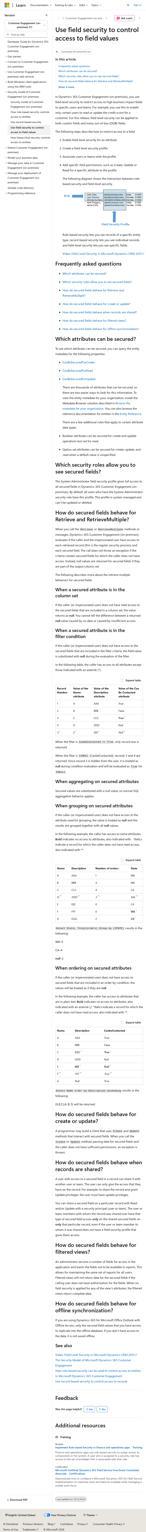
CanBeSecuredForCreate (79, 362)
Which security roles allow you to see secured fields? (88, 76)
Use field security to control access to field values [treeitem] (27, 130)
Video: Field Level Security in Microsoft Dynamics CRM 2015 (102, 254)
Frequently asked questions (74, 66)
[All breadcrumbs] (58, 18)
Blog (50, 1524)
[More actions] (139, 18)
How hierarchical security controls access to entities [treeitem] (30, 140)
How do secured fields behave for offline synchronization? (101, 329)
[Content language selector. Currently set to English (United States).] (20, 1515)
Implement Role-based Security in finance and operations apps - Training (98, 1447)
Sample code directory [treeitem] (21, 188)
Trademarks (29, 1529)
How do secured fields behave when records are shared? (100, 312)
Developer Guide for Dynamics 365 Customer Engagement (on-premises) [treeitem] (28, 46)
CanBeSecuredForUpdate (79, 379)
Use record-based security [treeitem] (26, 122)
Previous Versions (33, 1524)
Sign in (137, 5)
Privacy (81, 1524)
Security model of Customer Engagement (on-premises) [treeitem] (27, 104)
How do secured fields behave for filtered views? (94, 320)
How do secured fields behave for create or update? (96, 304)
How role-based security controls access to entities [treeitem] (30, 114)
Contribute (66, 1524)
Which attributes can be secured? (77, 71)
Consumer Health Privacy (107, 1524)
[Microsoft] (7, 5)
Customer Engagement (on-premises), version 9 (85, 18)
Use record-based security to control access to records (91, 1381)
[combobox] (26, 25)
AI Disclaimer (10, 1524)
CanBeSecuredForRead (78, 370)
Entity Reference (130, 414)
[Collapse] (47, 15)
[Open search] (128, 5)
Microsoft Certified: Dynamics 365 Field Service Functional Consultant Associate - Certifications (97, 1471)
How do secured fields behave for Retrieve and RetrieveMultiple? (95, 81)
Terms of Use (10, 1529)
